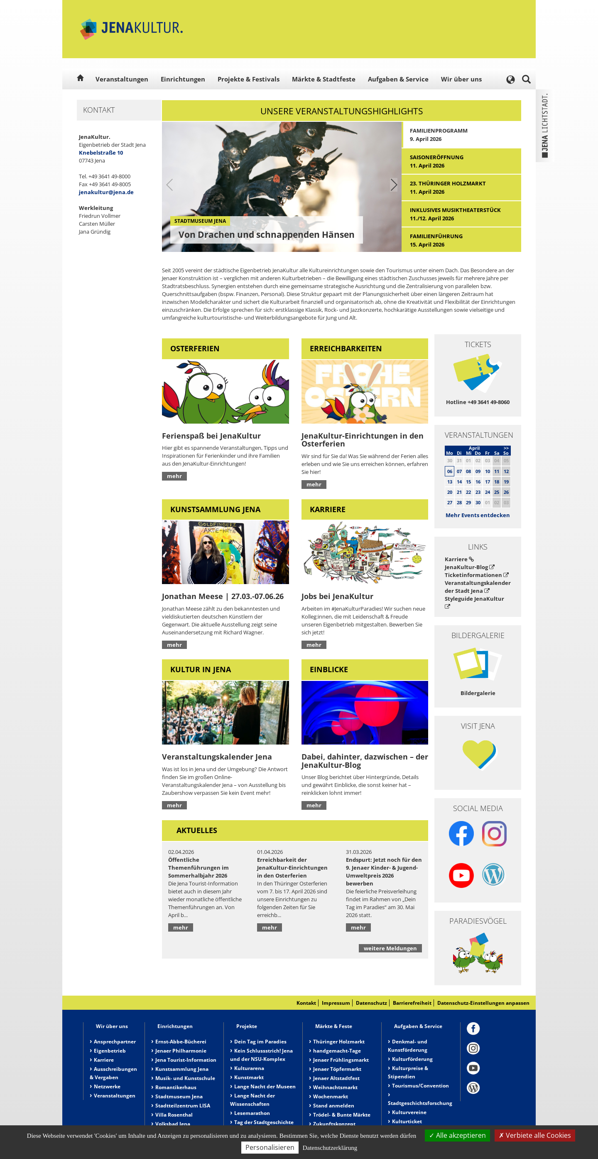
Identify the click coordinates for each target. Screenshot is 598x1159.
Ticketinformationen (477, 575)
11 (496, 471)
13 (449, 481)
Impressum (336, 1002)
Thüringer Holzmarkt (339, 1041)
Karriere (459, 559)
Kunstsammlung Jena (181, 1069)
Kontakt (306, 1002)
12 (506, 471)
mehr (174, 476)
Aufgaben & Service (398, 79)
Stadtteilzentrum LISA (182, 1105)
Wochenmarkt (330, 1096)
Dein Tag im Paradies (260, 1041)
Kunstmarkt (249, 1077)
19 (506, 481)
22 (468, 492)
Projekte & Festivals (248, 79)
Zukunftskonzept (334, 1123)
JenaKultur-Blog (470, 567)
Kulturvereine (409, 1112)
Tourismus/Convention (420, 1085)
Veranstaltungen (122, 79)
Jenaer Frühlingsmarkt (341, 1059)
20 (449, 492)
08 (468, 471)
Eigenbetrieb (110, 1050)
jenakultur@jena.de (106, 192)
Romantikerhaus (175, 1087)
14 (459, 481)
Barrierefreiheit (412, 1002)
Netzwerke (107, 1086)
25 (496, 492)
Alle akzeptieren (457, 1135)
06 (449, 471)
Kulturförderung (412, 1059)
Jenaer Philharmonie (180, 1050)
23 (477, 492)
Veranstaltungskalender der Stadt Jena (478, 586)
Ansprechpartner (115, 1041)
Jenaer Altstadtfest (336, 1078)
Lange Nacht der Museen (265, 1086)
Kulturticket (407, 1121)
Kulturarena (249, 1068)
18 (496, 481)
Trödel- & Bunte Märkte (341, 1114)
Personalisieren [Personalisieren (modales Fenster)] (269, 1147)
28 (459, 502)
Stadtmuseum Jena (179, 1096)
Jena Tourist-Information (185, 1059)
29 (468, 502)
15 (468, 481)
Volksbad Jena (172, 1123)
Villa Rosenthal (174, 1114)
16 (477, 481)
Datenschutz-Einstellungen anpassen (483, 1002)
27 (449, 502)
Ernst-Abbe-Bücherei (180, 1041)
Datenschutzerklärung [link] (330, 1147)
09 (477, 471)
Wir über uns (461, 79)
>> (506, 448)
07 (459, 471)
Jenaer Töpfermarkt (337, 1069)
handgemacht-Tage (337, 1050)
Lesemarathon (252, 1113)
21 (459, 492)
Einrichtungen (183, 79)
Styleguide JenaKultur (474, 602)
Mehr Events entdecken (478, 515)
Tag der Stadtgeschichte (264, 1122)
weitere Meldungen (390, 948)
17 (487, 481)
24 (487, 492)
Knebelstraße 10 (101, 152)
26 (506, 492)
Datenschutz (371, 1002)
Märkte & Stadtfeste (323, 79)
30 (477, 502)
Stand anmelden (333, 1105)
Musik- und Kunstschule (185, 1078)
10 (487, 471)
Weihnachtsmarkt (335, 1087)
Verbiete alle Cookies (535, 1135)
